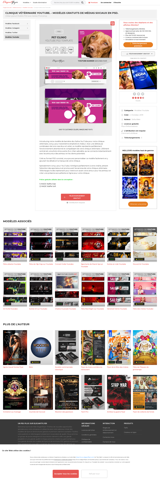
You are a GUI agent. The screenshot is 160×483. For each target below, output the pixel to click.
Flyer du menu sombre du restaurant (91, 368)
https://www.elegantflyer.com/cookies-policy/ (85, 459)
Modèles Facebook (12, 24)
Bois (31, 367)
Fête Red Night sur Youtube (92, 309)
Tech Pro (84, 412)
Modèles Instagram (12, 28)
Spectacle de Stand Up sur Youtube (92, 265)
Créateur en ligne (130, 432)
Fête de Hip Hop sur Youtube (41, 264)
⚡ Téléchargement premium (138, 45)
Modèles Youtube (141, 110)
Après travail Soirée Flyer (13, 367)
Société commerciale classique (64, 368)
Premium (128, 3)
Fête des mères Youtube (143, 309)
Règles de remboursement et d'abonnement (110, 430)
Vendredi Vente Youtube (117, 309)
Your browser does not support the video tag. (138, 75)
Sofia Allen (136, 119)
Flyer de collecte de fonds (143, 412)
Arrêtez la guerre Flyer (116, 412)
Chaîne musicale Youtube (65, 309)
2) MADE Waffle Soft (47, 186)
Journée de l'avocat (37, 412)
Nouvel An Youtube (141, 264)
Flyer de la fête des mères (117, 367)
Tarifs (126, 428)
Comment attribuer (129, 133)
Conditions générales (89, 435)
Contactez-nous (108, 437)
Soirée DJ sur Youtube (38, 309)
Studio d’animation (40, 2)
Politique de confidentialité (87, 440)
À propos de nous (109, 442)
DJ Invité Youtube (10, 309)
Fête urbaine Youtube (12, 264)
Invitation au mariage (12, 412)
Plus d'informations (129, 126)
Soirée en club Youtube (116, 264)
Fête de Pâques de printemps (141, 368)
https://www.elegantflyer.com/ (85, 457)
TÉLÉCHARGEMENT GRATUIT (74, 197)
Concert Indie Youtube (64, 264)
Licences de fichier (88, 430)
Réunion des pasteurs (64, 412)
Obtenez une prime (138, 204)
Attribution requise (76, 202)
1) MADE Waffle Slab (47, 184)
